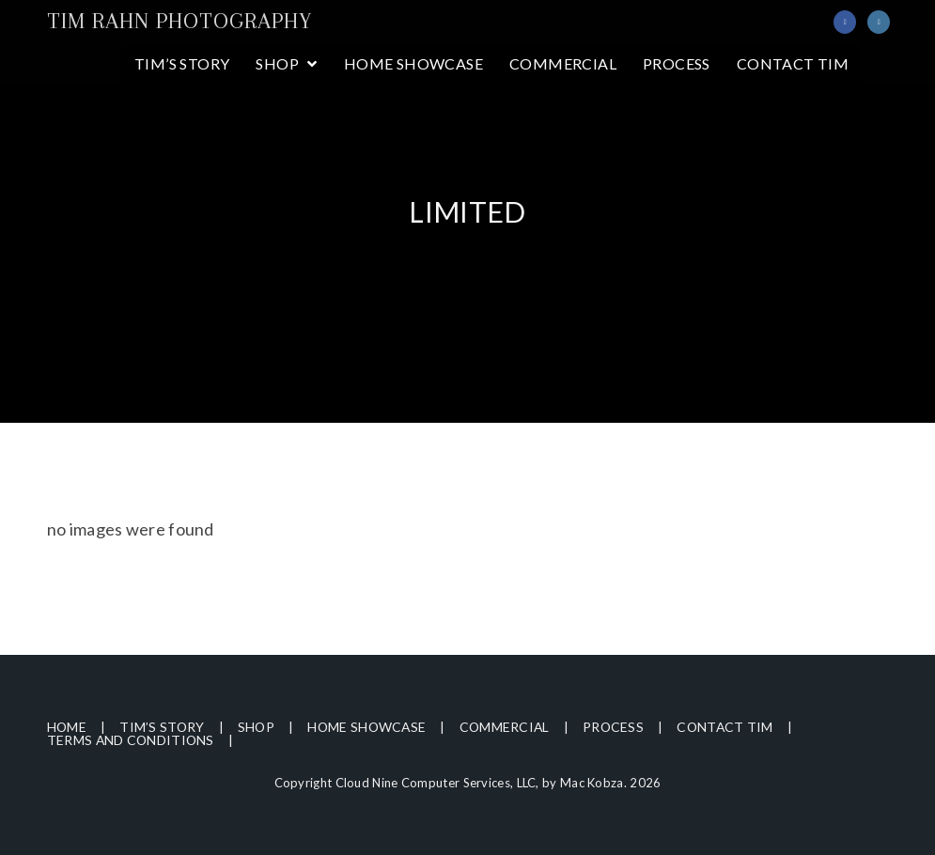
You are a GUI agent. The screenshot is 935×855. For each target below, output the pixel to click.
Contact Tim (734, 727)
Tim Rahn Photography (179, 21)
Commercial (511, 727)
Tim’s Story (163, 727)
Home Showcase (370, 727)
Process (621, 727)
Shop (258, 727)
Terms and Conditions (132, 740)
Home (67, 727)
